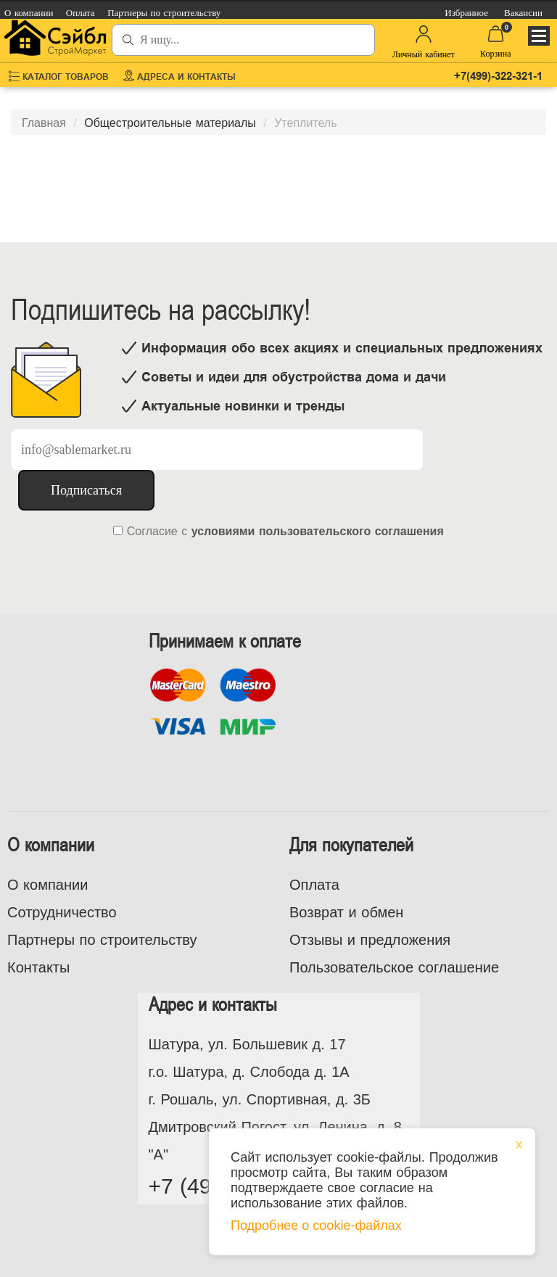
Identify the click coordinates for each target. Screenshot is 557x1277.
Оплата (314, 885)
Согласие (152, 531)
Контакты (38, 967)
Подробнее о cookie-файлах (316, 1225)
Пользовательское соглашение (394, 967)
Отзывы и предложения (369, 940)
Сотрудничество (62, 912)
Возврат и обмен (346, 912)
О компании (47, 885)
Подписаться (86, 490)
